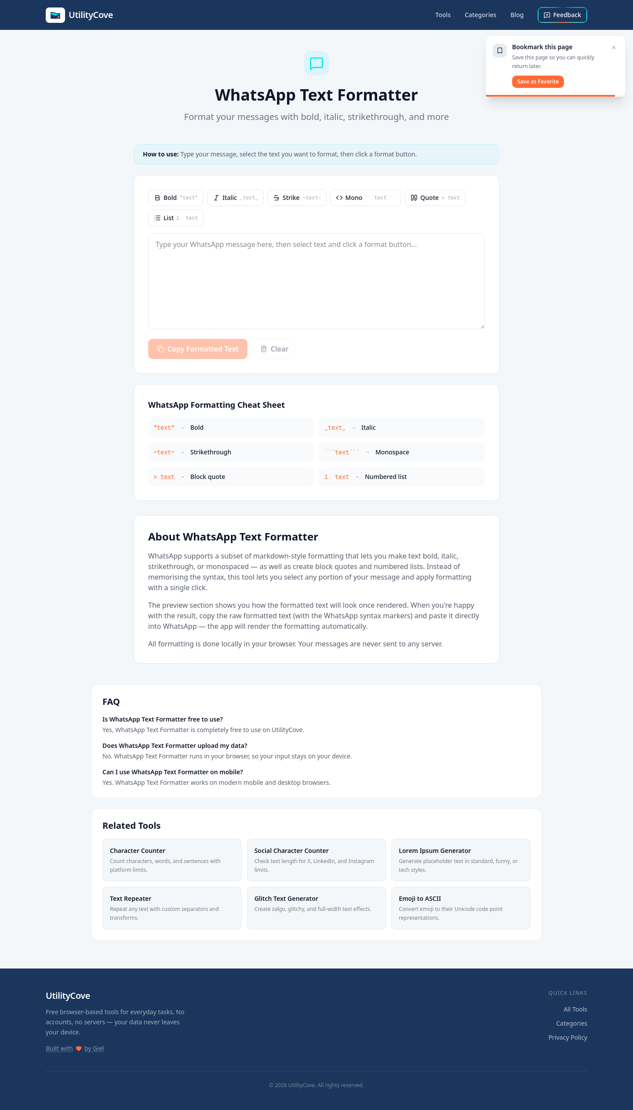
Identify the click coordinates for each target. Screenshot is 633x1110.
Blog (517, 15)
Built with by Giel (75, 1048)
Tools (443, 15)
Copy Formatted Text (198, 349)
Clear (274, 349)
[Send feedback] (562, 15)
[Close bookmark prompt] (613, 47)
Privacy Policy (568, 1037)
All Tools (575, 1009)
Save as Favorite (538, 81)
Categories (480, 15)
